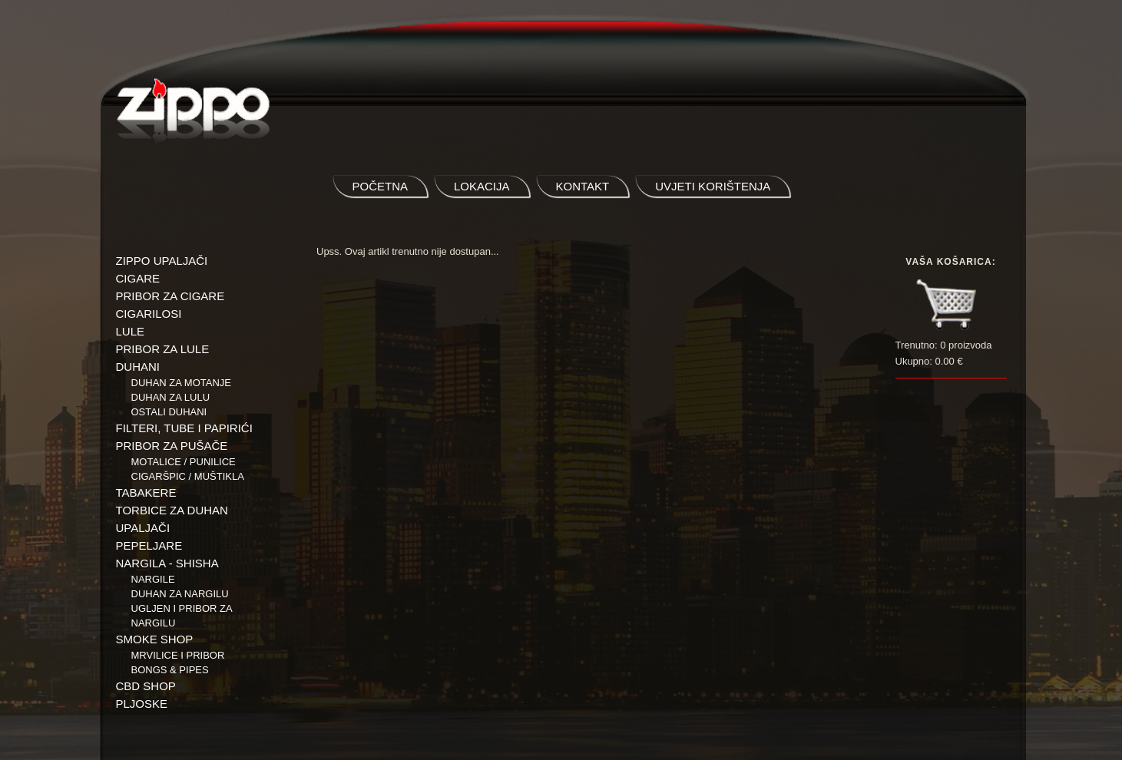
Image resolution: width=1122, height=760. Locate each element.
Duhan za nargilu (180, 594)
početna (380, 186)
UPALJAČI (143, 527)
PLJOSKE (142, 703)
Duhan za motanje (181, 382)
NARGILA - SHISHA (167, 563)
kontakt (583, 186)
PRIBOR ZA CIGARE (170, 295)
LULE (130, 331)
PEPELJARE (149, 545)
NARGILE (153, 579)
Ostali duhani (169, 412)
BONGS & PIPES (170, 670)
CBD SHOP (146, 685)
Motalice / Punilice (183, 462)
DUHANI (138, 366)
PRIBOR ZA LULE (163, 348)
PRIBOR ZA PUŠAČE (172, 445)
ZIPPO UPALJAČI (162, 260)
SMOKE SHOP (155, 639)
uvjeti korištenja (712, 186)
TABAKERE (146, 492)
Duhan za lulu (170, 397)
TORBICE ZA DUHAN (172, 510)
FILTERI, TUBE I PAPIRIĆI (184, 428)
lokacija (482, 186)
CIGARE (138, 278)
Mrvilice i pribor (178, 655)
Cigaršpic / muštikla (187, 476)
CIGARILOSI (149, 313)
